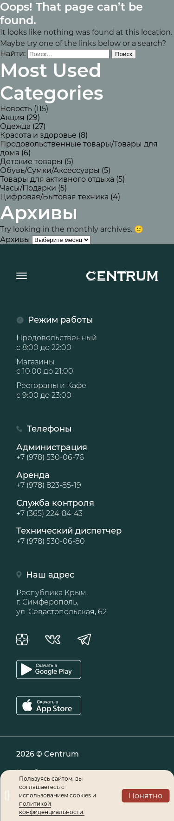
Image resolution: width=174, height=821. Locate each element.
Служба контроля (87, 508)
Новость (16, 108)
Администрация (87, 452)
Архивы (15, 239)
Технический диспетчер (87, 536)
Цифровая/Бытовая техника (54, 196)
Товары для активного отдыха (57, 179)
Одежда (15, 126)
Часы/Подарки (28, 188)
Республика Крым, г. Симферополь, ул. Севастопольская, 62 (61, 602)
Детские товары (31, 161)
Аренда (87, 480)
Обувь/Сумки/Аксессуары (50, 170)
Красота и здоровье (38, 135)
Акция (12, 117)
